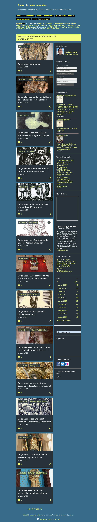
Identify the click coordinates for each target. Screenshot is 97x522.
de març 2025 (62, 310)
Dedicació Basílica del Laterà (36, 25)
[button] (50, 71)
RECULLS (71, 16)
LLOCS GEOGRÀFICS (23, 19)
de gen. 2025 (62, 317)
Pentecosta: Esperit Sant (65, 172)
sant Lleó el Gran (53, 27)
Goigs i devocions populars (32, 5)
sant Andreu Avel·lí (67, 27)
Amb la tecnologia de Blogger (48, 519)
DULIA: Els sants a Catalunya (66, 261)
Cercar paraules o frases (64, 73)
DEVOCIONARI (44, 19)
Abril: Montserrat (62, 169)
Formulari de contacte (71, 54)
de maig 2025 (62, 304)
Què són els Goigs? (63, 260)
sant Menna (55, 29)
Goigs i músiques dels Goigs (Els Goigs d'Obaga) (66, 264)
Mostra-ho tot (25, 39)
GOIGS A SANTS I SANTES (45, 16)
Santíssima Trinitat (63, 174)
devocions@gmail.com (67, 515)
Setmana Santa (62, 167)
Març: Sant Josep (62, 164)
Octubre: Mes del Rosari (65, 181)
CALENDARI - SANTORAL (65, 160)
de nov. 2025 (62, 285)
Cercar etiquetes (61, 84)
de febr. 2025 (62, 314)
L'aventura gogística (63, 119)
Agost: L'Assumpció (63, 179)
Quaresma (60, 165)
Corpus (59, 176)
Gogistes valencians (63, 266)
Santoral (59, 268)
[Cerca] (80, 6)
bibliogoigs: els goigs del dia (66, 95)
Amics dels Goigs (62, 135)
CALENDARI (20, 23)
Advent (59, 184)
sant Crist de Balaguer (62, 23)
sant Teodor (72, 25)
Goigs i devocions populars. (32, 515)
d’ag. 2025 (61, 294)
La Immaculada (62, 186)
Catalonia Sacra (62, 270)
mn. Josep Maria (71, 52)
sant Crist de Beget (45, 23)
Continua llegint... (62, 250)
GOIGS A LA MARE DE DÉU (25, 16)
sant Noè (27, 29)
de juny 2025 (62, 301)
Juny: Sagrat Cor (62, 177)
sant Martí (45, 29)
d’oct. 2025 (62, 288)
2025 (58, 282)
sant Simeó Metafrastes (57, 25)
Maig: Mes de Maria (63, 171)
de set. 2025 (62, 291)
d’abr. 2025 (62, 307)
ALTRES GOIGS (61, 16)
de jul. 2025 (62, 298)
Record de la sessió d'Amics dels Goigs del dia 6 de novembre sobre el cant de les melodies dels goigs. (67, 146)
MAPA (35, 19)
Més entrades (34, 509)
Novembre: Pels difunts (64, 182)
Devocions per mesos (64, 162)
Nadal (59, 188)
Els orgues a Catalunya (64, 272)
